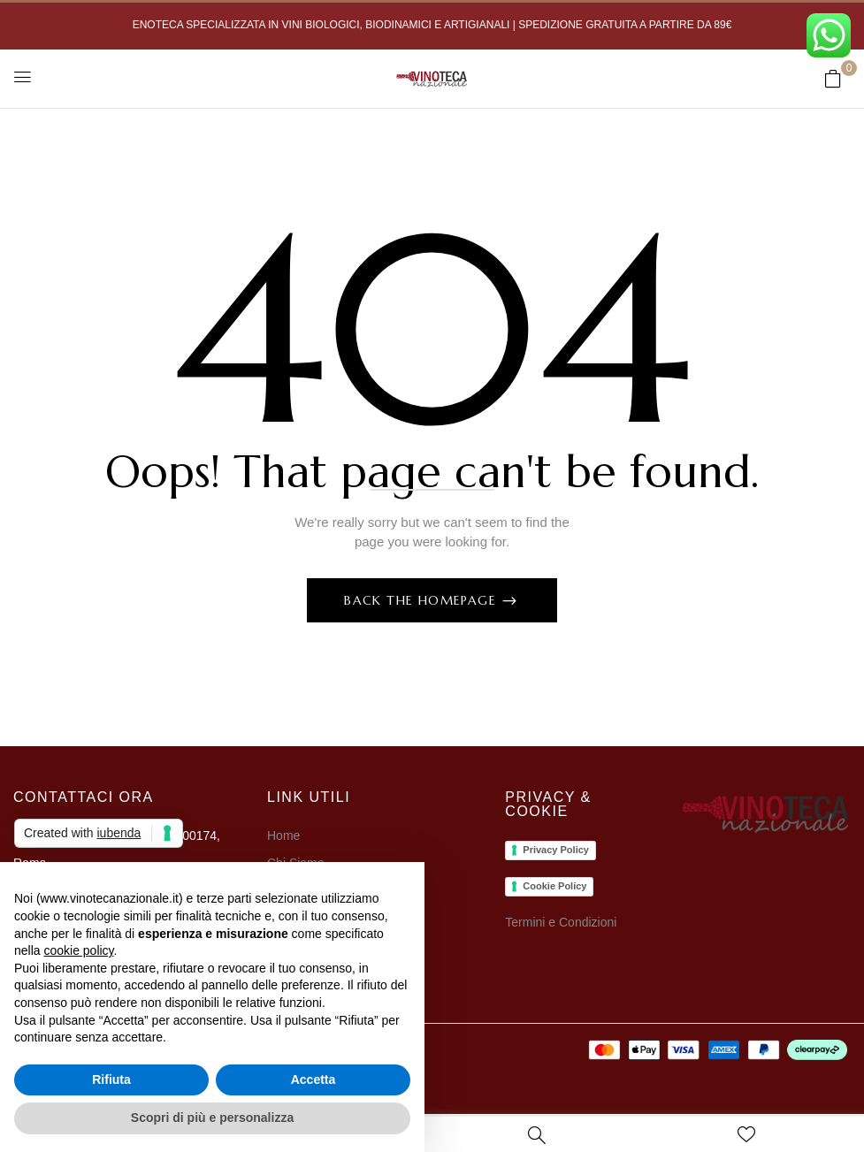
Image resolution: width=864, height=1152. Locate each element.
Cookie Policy (554, 886)
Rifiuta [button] (111, 1079)
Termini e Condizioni (560, 922)
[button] (833, 78)
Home (283, 835)
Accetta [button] (313, 1079)
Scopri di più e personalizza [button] (212, 1117)
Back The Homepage (422, 600)
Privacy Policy (556, 849)
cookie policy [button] (78, 950)
